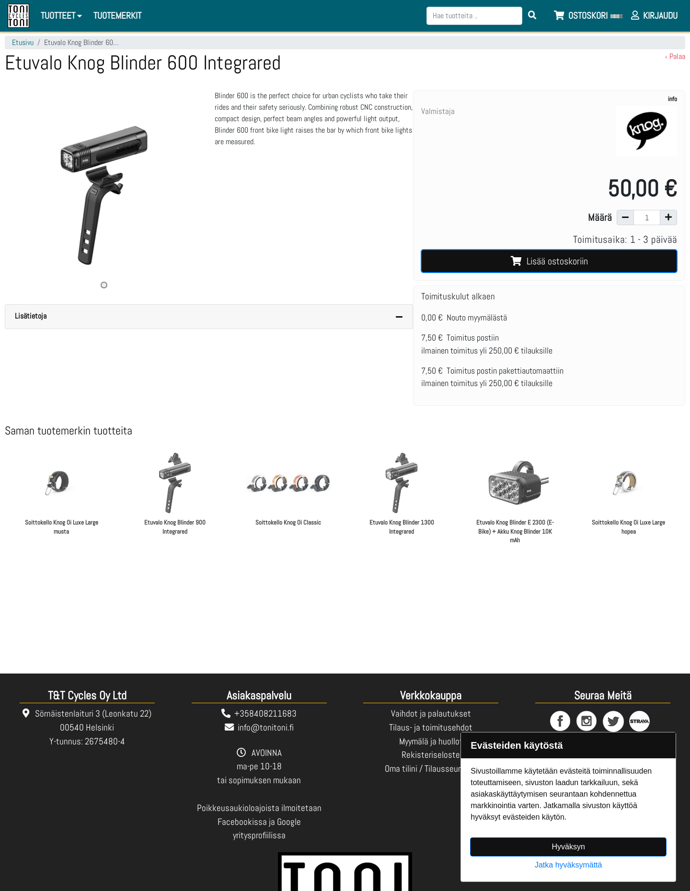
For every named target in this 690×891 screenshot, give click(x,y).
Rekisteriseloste (431, 755)
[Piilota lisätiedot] (399, 316)
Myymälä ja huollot (431, 741)
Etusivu (23, 42)
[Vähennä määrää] (625, 217)
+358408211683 (265, 714)
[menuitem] (118, 16)
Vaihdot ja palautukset (431, 714)
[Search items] (532, 15)
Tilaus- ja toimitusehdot (430, 727)
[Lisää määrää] (668, 217)
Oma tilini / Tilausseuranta (431, 769)
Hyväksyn (568, 847)
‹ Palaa (675, 56)
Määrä (600, 217)
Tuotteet (63, 16)
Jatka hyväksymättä (568, 865)
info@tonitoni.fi (266, 727)
